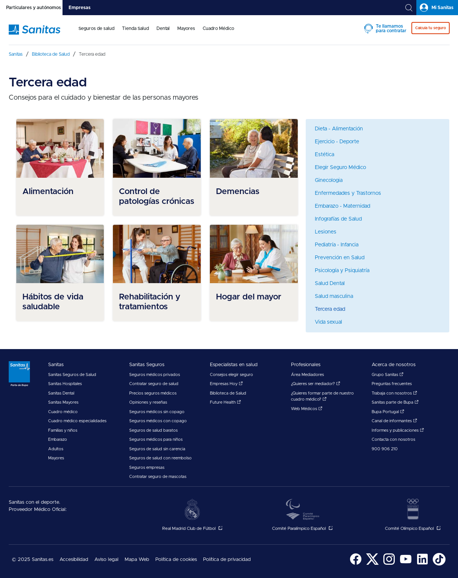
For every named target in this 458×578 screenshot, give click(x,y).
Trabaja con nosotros (394, 393)
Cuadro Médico (218, 28)
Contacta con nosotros (393, 439)
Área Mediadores (307, 375)
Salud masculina (334, 296)
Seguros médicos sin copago (156, 412)
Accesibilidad (73, 559)
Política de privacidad (227, 559)
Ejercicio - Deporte (337, 141)
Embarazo (57, 439)
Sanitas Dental (61, 393)
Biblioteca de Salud (228, 393)
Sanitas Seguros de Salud (72, 375)
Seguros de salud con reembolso (160, 458)
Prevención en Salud (339, 257)
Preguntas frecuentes (392, 384)
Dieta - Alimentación (339, 129)
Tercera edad (330, 309)
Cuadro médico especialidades (77, 421)
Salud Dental (330, 283)
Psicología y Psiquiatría (342, 270)
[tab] (31, 7)
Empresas (80, 7)
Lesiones (325, 232)
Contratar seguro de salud (153, 384)
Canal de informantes (394, 421)
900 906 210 (385, 449)
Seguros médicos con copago (158, 421)
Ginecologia (328, 180)
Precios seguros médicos (153, 393)
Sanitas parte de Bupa (395, 402)
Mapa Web (137, 559)
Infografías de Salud (338, 219)
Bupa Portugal (388, 412)
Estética (324, 154)
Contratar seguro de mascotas (157, 477)
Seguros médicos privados (154, 375)
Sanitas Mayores (63, 402)
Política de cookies (176, 559)
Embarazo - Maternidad (342, 206)
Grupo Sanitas (387, 375)
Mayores (186, 28)
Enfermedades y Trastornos (348, 193)
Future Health (225, 402)
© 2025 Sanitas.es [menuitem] (32, 559)
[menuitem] (96, 33)
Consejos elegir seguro (231, 375)
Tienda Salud (135, 28)
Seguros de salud (96, 28)
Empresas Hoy (226, 384)
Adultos (55, 449)
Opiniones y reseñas (148, 402)
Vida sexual (328, 322)
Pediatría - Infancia (336, 244)
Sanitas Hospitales (65, 384)
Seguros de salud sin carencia (157, 449)
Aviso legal (106, 559)
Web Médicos (306, 409)
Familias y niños (62, 430)
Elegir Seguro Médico (340, 167)
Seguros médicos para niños (156, 439)
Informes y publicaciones (398, 430)
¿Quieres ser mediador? (315, 384)
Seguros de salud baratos (153, 430)
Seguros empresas (146, 467)
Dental (163, 28)
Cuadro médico (63, 412)
